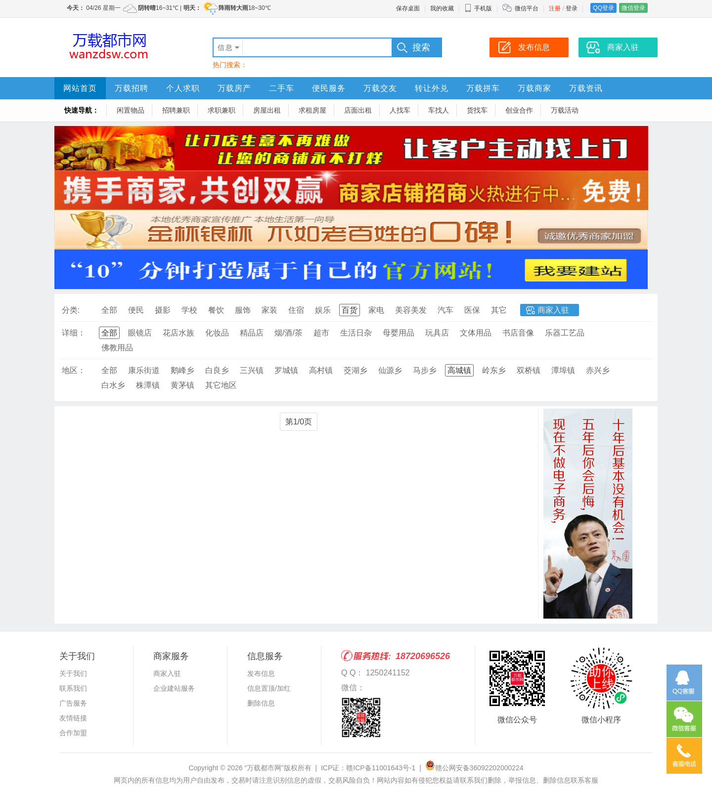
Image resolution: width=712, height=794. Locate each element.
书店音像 (518, 333)
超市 (321, 333)
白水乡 (113, 385)
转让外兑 (431, 88)
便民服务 (329, 88)
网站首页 (80, 88)
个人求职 (183, 88)
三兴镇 (252, 370)
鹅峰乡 (182, 370)
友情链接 (73, 718)
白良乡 (217, 370)
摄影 (163, 310)
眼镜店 (140, 333)
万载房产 (234, 88)
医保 (472, 310)
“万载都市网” (263, 768)
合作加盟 (73, 733)
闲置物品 (130, 110)
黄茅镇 (182, 385)
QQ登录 (603, 7)
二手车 (281, 88)
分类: (71, 310)
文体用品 (475, 333)
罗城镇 (286, 370)
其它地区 (221, 385)
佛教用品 (117, 347)
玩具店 (437, 333)
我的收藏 (442, 8)
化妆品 (217, 333)
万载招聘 (131, 88)
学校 (189, 310)
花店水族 (178, 333)
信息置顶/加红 (269, 688)
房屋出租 (267, 110)
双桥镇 (528, 370)
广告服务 (73, 703)
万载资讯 (586, 88)
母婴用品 (398, 333)
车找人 (438, 110)
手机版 (478, 8)
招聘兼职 (176, 110)
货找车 (477, 110)
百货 (349, 310)
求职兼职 (221, 110)
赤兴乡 (598, 370)
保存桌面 (408, 8)
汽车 (445, 310)
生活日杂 (356, 333)
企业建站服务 (174, 688)
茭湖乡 (355, 370)
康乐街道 (144, 370)
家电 (376, 310)
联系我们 (73, 688)
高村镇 (321, 370)
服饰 (243, 310)
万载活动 (564, 110)
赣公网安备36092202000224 (474, 768)
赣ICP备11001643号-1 (380, 768)
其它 (499, 310)
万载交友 (380, 88)
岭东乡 (494, 370)
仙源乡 (390, 370)
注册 (555, 8)
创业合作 (519, 110)
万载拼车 (483, 88)
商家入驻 (553, 310)
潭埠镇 (563, 370)
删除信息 (261, 703)
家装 (269, 310)
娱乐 (323, 310)
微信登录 (633, 7)
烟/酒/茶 (288, 333)
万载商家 (534, 88)
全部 (109, 310)
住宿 (296, 310)
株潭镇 (148, 385)
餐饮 (216, 310)
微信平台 (526, 8)
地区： (74, 370)
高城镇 (459, 370)
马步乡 (425, 370)
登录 (572, 8)
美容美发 (411, 310)
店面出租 (358, 110)
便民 (136, 310)
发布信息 (261, 673)
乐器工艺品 (564, 333)
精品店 (252, 333)
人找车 (400, 110)
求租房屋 (312, 110)
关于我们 (73, 673)
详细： (74, 333)
